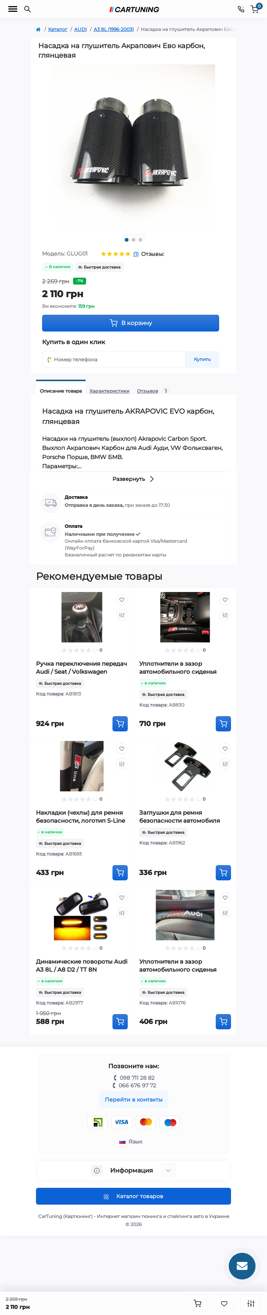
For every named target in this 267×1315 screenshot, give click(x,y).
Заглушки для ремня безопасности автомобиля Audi (179, 820)
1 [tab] (127, 240)
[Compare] (121, 615)
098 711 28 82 (137, 1077)
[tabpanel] (133, 145)
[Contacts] (241, 9)
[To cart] (120, 723)
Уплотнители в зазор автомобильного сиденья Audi (178, 969)
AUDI (80, 29)
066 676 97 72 (137, 1085)
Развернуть (133, 479)
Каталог (57, 29)
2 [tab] (133, 240)
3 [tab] (140, 240)
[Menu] (13, 9)
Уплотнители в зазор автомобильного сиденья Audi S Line (178, 671)
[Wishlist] (121, 599)
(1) (136, 254)
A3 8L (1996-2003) (114, 29)
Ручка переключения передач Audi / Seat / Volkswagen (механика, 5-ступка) (81, 671)
